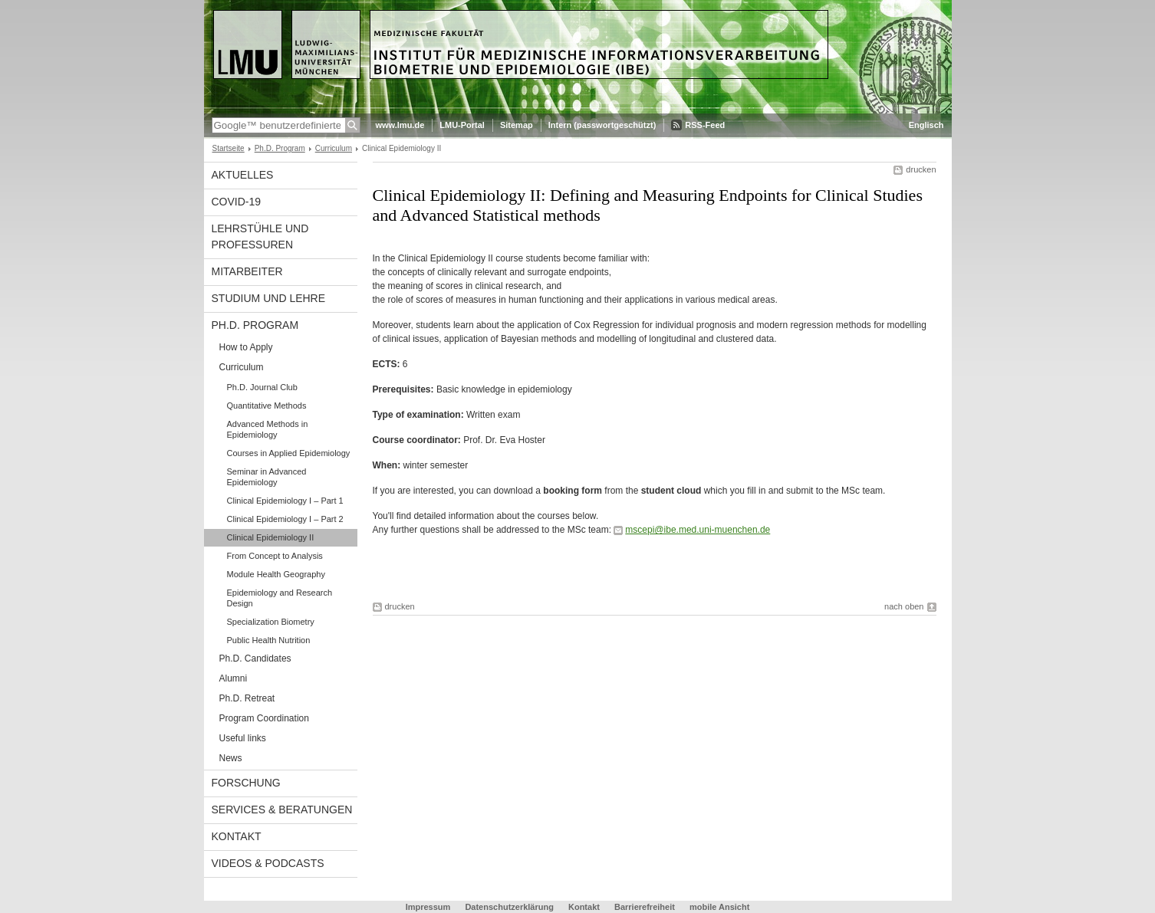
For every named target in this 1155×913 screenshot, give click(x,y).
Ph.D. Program (280, 148)
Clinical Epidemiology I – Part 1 (285, 500)
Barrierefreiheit (645, 906)
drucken (921, 169)
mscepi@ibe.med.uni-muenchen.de (697, 529)
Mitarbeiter (247, 271)
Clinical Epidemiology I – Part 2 (285, 519)
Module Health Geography (276, 574)
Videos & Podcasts (268, 863)
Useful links (242, 738)
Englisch (926, 125)
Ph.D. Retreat (247, 698)
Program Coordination (264, 718)
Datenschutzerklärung (509, 906)
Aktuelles (243, 175)
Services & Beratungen (282, 809)
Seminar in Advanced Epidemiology (267, 477)
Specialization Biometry (270, 621)
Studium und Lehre (269, 298)
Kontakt (237, 836)
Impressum (428, 906)
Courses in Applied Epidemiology (288, 453)
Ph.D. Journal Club (262, 387)
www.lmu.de (400, 125)
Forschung (246, 783)
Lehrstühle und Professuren (260, 236)
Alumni (233, 678)
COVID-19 (237, 201)
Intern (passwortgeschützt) (602, 125)
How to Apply (246, 347)
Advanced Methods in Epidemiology (267, 429)
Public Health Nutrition (269, 640)
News (230, 758)
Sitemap (516, 125)
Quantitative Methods (267, 405)
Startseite (228, 148)
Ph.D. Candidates (255, 658)
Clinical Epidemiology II (270, 537)
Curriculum (333, 148)
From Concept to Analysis (275, 555)
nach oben (903, 606)
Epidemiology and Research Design (280, 598)
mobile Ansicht (719, 906)
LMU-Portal (462, 125)
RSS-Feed (705, 125)
